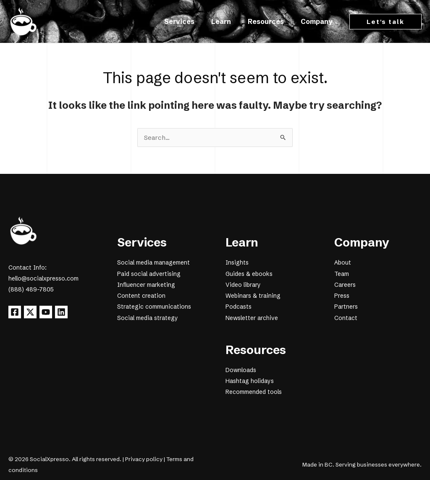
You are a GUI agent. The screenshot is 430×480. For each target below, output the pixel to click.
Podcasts (238, 306)
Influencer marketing (146, 285)
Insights (237, 263)
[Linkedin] (71, 312)
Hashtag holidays (249, 380)
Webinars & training (253, 295)
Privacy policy (144, 458)
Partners (346, 306)
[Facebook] (14, 312)
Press (341, 295)
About (342, 263)
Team (341, 274)
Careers (345, 285)
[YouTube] (52, 312)
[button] (385, 21)
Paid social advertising (149, 274)
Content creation (141, 295)
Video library (243, 285)
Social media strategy (147, 317)
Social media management (153, 263)
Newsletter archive (251, 317)
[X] (33, 312)
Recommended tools (253, 391)
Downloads (240, 369)
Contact (345, 317)
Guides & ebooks (249, 274)
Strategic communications (154, 306)
